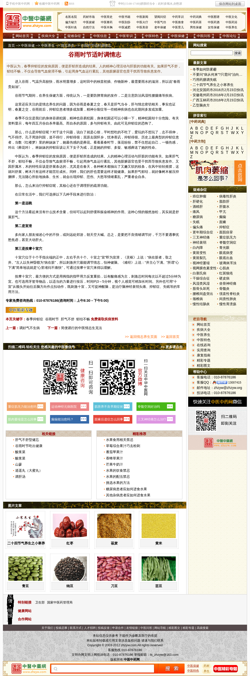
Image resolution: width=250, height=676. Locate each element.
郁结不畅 (83, 319)
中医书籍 (124, 17)
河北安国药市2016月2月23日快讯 (218, 90)
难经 (127, 262)
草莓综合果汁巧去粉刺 (123, 446)
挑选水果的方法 (118, 483)
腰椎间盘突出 (203, 294)
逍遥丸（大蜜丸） (28, 470)
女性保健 (213, 27)
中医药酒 (213, 22)
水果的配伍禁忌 (118, 476)
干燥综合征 (201, 278)
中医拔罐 (89, 22)
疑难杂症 (74, 36)
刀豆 (114, 586)
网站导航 (160, 628)
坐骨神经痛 (227, 283)
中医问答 (203, 36)
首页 (11, 45)
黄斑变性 (199, 253)
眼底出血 (226, 258)
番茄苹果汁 (114, 452)
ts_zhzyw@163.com (164, 654)
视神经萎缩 (201, 263)
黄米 (158, 543)
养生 (45, 95)
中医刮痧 (124, 22)
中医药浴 (231, 22)
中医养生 (231, 27)
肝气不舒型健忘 (27, 440)
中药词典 (196, 17)
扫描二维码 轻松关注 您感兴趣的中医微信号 (41, 347)
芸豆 (158, 586)
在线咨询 (203, 345)
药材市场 (89, 17)
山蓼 (18, 464)
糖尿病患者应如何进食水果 (126, 489)
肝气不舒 (67, 319)
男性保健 (196, 27)
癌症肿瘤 (199, 196)
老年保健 (160, 27)
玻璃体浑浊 (227, 263)
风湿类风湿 (201, 283)
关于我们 (47, 628)
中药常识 (178, 17)
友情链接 (132, 628)
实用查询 (203, 350)
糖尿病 (198, 217)
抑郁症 (224, 227)
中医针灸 (71, 27)
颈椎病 (198, 299)
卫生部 (40, 602)
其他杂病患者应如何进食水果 (128, 495)
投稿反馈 (104, 628)
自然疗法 (89, 27)
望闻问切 (160, 17)
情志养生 (67, 45)
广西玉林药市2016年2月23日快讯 (218, 100)
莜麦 (114, 543)
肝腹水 (224, 206)
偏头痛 (198, 227)
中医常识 (126, 36)
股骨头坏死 (201, 289)
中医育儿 (178, 27)
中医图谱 (213, 17)
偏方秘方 (71, 22)
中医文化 (231, 17)
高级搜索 (202, 628)
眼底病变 (226, 253)
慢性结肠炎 (201, 304)
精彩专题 (203, 360)
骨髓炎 (224, 289)
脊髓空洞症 (227, 242)
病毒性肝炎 (227, 196)
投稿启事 (61, 628)
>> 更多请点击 (172, 347)
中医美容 (142, 27)
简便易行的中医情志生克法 (81, 328)
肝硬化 (198, 201)
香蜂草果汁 (114, 458)
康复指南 (203, 355)
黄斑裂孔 (199, 258)
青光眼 (224, 248)
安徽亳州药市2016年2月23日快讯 (218, 95)
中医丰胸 (107, 27)
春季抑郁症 (34, 319)
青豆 (25, 586)
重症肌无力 (227, 237)
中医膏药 (107, 22)
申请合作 (118, 628)
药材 (207, 665)
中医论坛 (229, 36)
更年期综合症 (203, 232)
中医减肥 (124, 27)
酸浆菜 (20, 452)
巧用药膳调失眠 (205, 80)
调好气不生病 (29, 328)
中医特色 (152, 36)
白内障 (198, 248)
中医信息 (100, 36)
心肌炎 (224, 268)
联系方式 (76, 628)
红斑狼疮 (226, 273)
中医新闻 (142, 17)
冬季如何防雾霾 (205, 69)
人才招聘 (90, 628)
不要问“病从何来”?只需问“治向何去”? (221, 74)
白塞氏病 (199, 273)
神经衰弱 (199, 242)
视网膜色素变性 (205, 268)
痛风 (196, 212)
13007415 (234, 382)
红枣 (69, 543)
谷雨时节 (52, 319)
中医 (18, 156)
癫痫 (222, 217)
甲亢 (222, 212)
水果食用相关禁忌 (119, 440)
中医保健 (178, 36)
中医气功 (160, 22)
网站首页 (22, 36)
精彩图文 (203, 365)
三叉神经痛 (201, 237)
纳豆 (69, 586)
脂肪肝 (224, 201)
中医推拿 (178, 22)
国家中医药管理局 (60, 602)
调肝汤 (20, 476)
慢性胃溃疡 (227, 304)
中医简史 (107, 17)
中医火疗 (142, 22)
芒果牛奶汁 (114, 464)
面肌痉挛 (226, 232)
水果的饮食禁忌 (118, 470)
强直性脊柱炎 (229, 294)
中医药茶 (196, 22)
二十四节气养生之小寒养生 (27, 543)
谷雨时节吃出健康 (28, 446)
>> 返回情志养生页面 (141, 337)
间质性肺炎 (227, 299)
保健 (52, 95)
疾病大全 (48, 36)
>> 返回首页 (170, 337)
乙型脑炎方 (201, 105)
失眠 (196, 222)
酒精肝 (198, 206)
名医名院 (71, 17)
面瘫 (222, 222)
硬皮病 (224, 278)
